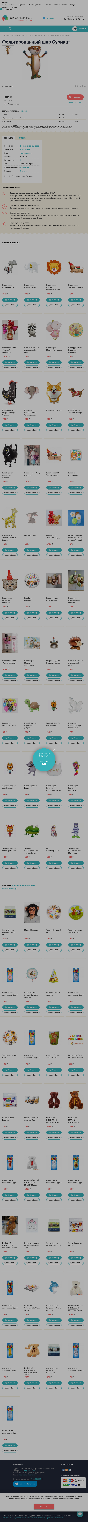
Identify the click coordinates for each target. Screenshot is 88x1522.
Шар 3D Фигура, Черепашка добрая (30, 725)
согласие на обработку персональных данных (45, 1518)
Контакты (14, 7)
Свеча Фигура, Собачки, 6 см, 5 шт (8, 932)
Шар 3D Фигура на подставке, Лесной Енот (31, 350)
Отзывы (5, 7)
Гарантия (22, 5)
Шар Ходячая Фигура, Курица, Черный (8, 412)
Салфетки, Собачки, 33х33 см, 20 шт (32, 1308)
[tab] (8, 138)
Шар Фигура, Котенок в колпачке (7, 600)
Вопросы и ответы (60, 5)
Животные (25, 149)
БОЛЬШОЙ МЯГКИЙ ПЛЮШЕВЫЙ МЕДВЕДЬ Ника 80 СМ (75, 1122)
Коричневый (26, 153)
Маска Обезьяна (31, 930)
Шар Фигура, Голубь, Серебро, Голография (75, 725)
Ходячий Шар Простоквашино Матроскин (74, 850)
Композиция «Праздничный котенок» (74, 600)
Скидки (72, 5)
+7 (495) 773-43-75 (74, 19)
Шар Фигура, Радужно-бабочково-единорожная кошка (73, 790)
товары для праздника (24, 885)
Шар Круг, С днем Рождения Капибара (75, 350)
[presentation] (8, 138)
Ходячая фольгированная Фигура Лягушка (31, 850)
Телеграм (49, 18)
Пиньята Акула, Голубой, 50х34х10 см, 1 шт (53, 1308)
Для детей (24, 167)
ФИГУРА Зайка (30, 535)
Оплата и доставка (35, 5)
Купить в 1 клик (75, 103)
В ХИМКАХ (23, 111)
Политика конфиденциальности (14, 1518)
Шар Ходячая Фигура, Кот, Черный (7, 475)
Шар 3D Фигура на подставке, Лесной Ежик (75, 663)
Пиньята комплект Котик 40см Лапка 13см (31, 1245)
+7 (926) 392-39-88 (37, 1479)
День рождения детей (30, 146)
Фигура (23, 171)
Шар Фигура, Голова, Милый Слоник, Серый (30, 412)
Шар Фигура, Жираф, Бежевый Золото (9, 537)
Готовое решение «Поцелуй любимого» (9, 350)
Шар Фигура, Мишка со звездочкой (29, 663)
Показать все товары (9, 889)
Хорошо (44, 1506)
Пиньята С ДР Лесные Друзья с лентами (31, 995)
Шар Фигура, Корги (54, 410)
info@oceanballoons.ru (26, 1475)
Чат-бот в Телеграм (27, 1484)
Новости (48, 5)
